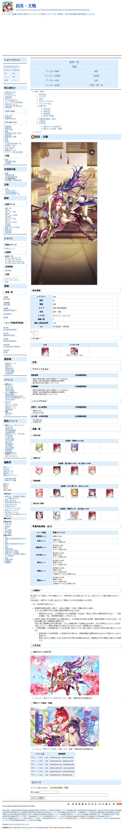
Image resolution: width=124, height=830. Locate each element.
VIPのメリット (10, 99)
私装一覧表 (9, 148)
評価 (40, 99)
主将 (5, 73)
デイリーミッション (12, 280)
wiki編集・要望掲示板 (13, 180)
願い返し (9, 442)
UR (7, 220)
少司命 (39, 519)
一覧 (66, 14)
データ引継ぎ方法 (11, 101)
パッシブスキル (45, 104)
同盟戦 (8, 163)
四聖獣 (13, 330)
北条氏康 (74, 497)
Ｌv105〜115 (19, 261)
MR (7, 213)
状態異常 (8, 117)
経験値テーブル (10, 150)
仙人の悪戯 (10, 447)
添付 (44, 14)
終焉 (9, 341)
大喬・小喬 (53, 614)
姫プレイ (9, 367)
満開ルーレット (11, 454)
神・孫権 (8, 533)
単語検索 (73, 14)
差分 (25, 14)
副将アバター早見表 (12, 227)
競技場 (6, 80)
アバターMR (10, 212)
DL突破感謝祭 (11, 430)
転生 (6, 140)
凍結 (20, 14)
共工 (6, 557)
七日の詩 (9, 427)
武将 (8, 192)
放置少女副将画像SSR (81, 810)
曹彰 (39, 474)
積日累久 (9, 413)
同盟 (6, 160)
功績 (6, 282)
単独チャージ (11, 408)
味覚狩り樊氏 (92, 497)
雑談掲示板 (10, 175)
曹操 (48, 619)
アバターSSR (11, 222)
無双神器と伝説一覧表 (13, 133)
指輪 (5, 310)
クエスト (7, 77)
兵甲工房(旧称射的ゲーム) (15, 398)
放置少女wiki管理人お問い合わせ (19, 824)
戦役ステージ (10, 248)
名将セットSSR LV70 (59, 818)
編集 (15, 14)
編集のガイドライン (10, 475)
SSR (8, 224)
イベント (15, 80)
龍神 (9, 346)
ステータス (9, 115)
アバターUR (10, 218)
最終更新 (82, 14)
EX (7, 210)
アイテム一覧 (10, 147)
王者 (5, 346)
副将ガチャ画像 (10, 480)
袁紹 (6, 547)
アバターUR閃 (11, 215)
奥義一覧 (8, 229)
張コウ (74, 451)
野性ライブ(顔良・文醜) (52, 129)
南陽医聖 (9, 449)
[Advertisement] (62, 35)
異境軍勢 (8, 271)
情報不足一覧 (8, 471)
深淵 (5, 352)
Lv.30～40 (9, 258)
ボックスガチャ (11, 456)
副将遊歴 (8, 231)
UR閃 (8, 217)
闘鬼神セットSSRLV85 (27, 820)
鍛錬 (6, 131)
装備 (13, 77)
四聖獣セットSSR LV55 (75, 814)
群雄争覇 (9, 374)
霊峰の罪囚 (9, 559)
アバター (42, 97)
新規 (60, 14)
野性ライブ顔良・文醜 (74, 355)
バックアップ (34, 14)
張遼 (63, 638)
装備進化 (8, 128)
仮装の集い (10, 389)
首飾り (13, 310)
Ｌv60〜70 (10, 260)
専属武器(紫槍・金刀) (47, 119)
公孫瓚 (63, 628)
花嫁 (74, 66)
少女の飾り (10, 441)
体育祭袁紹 (9, 549)
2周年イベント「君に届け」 (16, 434)
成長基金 (8, 107)
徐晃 (68, 638)
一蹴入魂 (9, 437)
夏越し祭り (10, 429)
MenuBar (6, 469)
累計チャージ (11, 406)
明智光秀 (39, 497)
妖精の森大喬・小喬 (74, 519)
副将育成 (8, 135)
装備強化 (8, 126)
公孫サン (30, 814)
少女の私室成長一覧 (14, 143)
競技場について (10, 363)
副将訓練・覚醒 (10, 137)
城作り (7, 142)
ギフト (8, 415)
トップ (6, 14)
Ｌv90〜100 (10, 261)
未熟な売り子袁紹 (11, 550)
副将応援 (8, 232)
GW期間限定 (10, 432)
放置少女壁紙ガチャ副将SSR (45, 810)
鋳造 (6, 138)
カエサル (8, 525)
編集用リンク (8, 473)
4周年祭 (9, 451)
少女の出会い (11, 399)
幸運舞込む (10, 444)
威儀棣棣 (8, 531)
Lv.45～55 (16, 258)
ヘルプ (90, 14)
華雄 (92, 474)
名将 (12, 335)
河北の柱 (46, 109)
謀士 (15, 192)
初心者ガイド (10, 94)
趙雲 (98, 628)
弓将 (11, 192)
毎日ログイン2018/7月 (52, 127)
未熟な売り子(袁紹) (12, 552)
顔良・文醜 (26, 6)
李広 (6, 528)
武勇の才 (46, 111)
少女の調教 (10, 372)
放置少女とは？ (10, 92)
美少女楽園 (10, 391)
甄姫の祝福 (10, 394)
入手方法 (42, 123)
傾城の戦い (10, 368)
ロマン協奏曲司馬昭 (57, 496)
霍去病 (7, 526)
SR (7, 225)
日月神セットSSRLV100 (103, 818)
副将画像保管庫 (10, 478)
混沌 (18, 346)
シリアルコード (10, 95)
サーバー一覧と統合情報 (14, 152)
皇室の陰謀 (10, 370)
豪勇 (5, 335)
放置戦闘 (8, 97)
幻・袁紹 (8, 530)
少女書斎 (9, 446)
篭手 (9, 310)
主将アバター (11, 190)
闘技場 (8, 365)
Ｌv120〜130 (10, 263)
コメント (38, 132)
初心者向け (7, 70)
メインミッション (11, 278)
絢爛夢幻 (8, 562)
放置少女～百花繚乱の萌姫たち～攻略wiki (15, 497)
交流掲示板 (15, 70)
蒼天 (9, 335)
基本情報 (42, 95)
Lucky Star (9, 387)
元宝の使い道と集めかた (14, 106)
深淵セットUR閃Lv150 (80, 818)
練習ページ (7, 467)
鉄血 (9, 330)
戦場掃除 (46, 114)
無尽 (5, 341)
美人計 (8, 403)
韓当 (56, 474)
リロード (51, 14)
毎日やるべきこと (11, 104)
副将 (13, 73)
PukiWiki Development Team (28, 827)
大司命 (56, 519)
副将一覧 (8, 208)
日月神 (13, 346)
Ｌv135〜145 (20, 263)
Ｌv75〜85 (17, 260)
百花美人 (9, 385)
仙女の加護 (10, 439)
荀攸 (52, 623)
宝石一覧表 (9, 130)
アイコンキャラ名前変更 (14, 102)
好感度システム (10, 145)
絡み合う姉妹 (48, 116)
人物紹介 (42, 121)
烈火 (5, 330)
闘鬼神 (13, 341)
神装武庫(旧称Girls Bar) (14, 396)
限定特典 (9, 410)
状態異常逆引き (10, 119)
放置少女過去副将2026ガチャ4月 (15, 539)
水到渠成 (9, 435)
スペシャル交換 (11, 405)
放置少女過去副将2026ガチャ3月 (15, 544)
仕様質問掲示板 (11, 177)
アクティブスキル (46, 101)
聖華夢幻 (8, 561)
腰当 (9, 314)
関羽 (100, 638)
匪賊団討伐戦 (11, 161)
